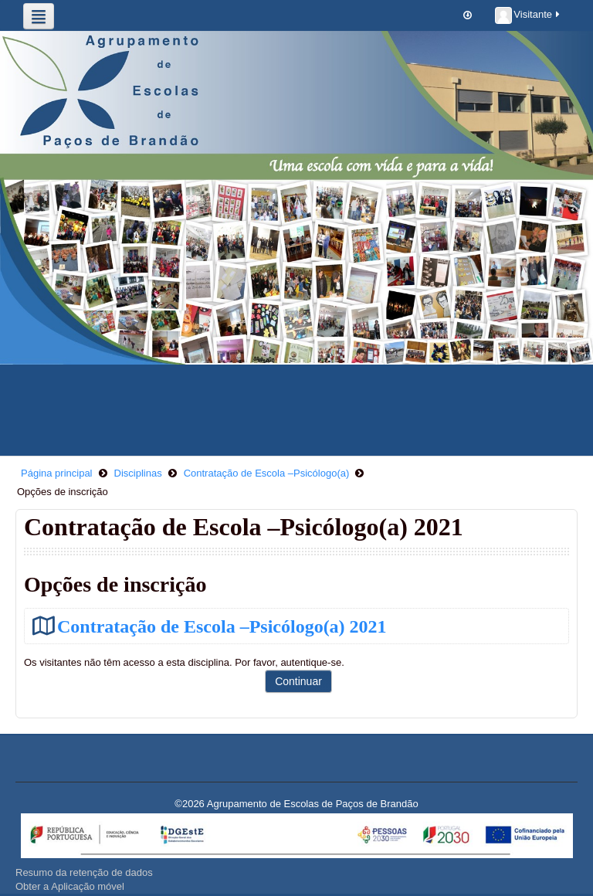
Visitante (528, 15)
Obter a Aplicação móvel (69, 886)
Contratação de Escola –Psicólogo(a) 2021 (222, 626)
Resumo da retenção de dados (84, 872)
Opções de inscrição (62, 491)
